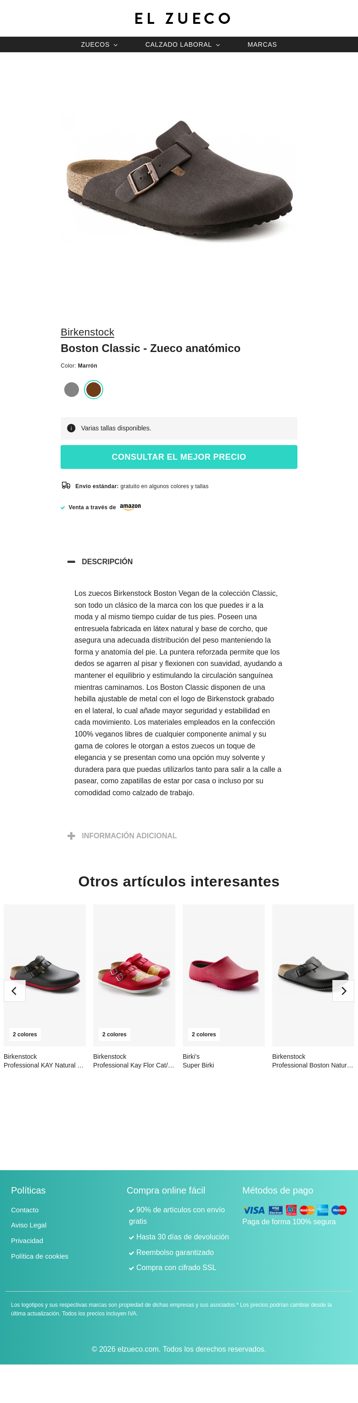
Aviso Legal (28, 1225)
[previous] (15, 991)
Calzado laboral (178, 44)
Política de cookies (39, 1256)
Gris (71, 389)
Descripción (107, 562)
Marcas (262, 44)
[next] (343, 991)
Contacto (25, 1210)
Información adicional (129, 836)
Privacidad (27, 1240)
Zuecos (95, 44)
